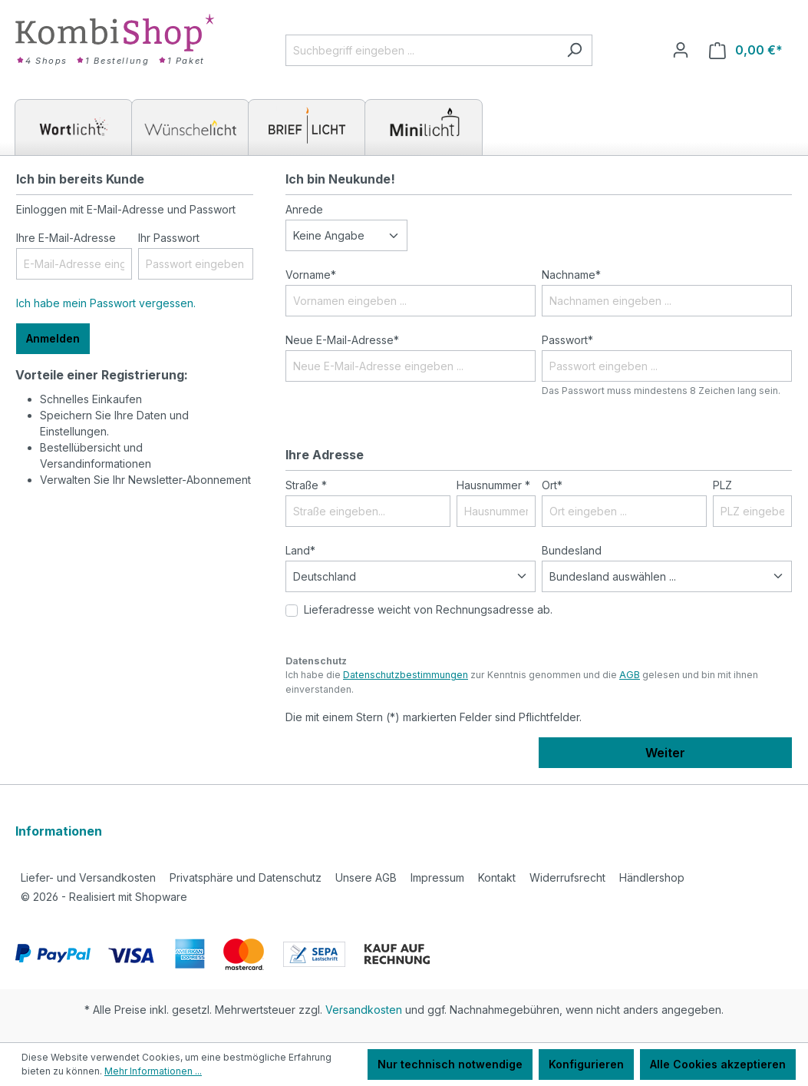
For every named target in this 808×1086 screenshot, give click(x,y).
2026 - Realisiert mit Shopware (104, 896)
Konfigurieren (586, 1064)
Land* (300, 550)
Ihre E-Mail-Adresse (66, 237)
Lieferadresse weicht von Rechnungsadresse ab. (428, 609)
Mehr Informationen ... (153, 1071)
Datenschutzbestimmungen (405, 674)
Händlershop (651, 877)
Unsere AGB (366, 877)
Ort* (552, 485)
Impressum (437, 877)
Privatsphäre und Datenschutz (246, 877)
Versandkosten (363, 1009)
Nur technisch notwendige (450, 1064)
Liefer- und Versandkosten (88, 877)
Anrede (304, 209)
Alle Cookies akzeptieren (718, 1064)
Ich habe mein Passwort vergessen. (106, 303)
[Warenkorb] (746, 50)
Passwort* (567, 339)
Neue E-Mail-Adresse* (342, 339)
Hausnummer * (493, 485)
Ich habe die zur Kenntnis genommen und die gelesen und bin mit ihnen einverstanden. (521, 681)
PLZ (722, 485)
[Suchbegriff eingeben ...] (421, 50)
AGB (629, 674)
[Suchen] (574, 50)
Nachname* (571, 274)
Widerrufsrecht (567, 877)
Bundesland (572, 550)
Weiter (665, 752)
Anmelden (53, 338)
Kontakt (497, 877)
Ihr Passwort (169, 237)
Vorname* (310, 274)
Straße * (306, 485)
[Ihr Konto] (680, 50)
